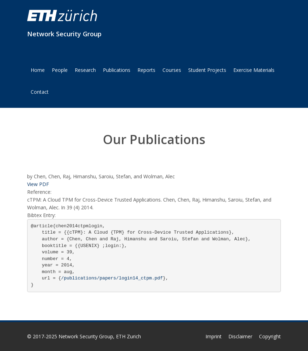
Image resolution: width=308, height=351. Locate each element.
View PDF (38, 184)
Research (85, 70)
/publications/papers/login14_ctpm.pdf (112, 278)
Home (38, 70)
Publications (116, 70)
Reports (146, 70)
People (60, 70)
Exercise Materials (254, 70)
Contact (40, 91)
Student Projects (207, 70)
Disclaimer (240, 336)
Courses (171, 70)
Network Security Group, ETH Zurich (99, 336)
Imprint (213, 336)
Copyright (270, 336)
